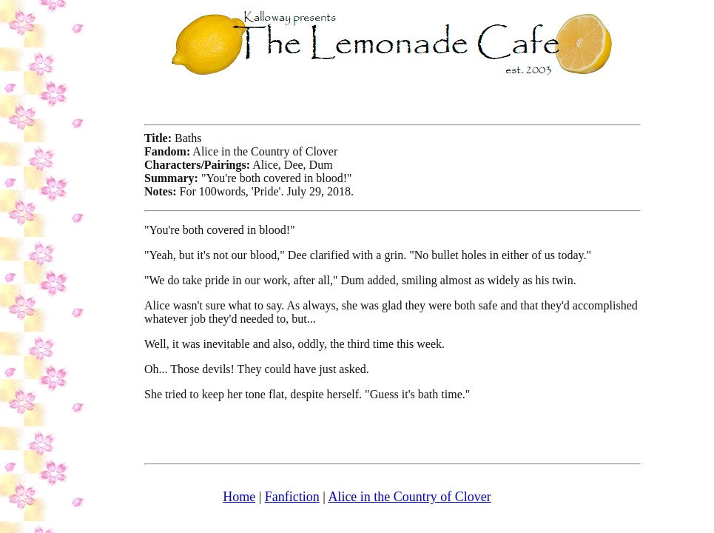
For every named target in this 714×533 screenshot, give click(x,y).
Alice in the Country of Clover (409, 496)
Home (239, 496)
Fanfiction (292, 496)
